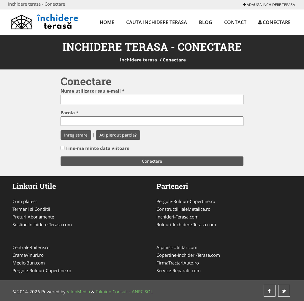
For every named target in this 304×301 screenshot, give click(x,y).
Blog (205, 22)
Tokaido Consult (112, 291)
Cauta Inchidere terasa (156, 22)
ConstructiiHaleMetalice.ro (183, 209)
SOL (149, 291)
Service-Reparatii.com (178, 270)
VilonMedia (78, 291)
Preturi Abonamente (33, 217)
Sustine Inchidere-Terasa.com (42, 224)
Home (107, 22)
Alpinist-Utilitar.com (176, 247)
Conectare (274, 22)
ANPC (137, 291)
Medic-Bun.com (28, 263)
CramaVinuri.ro (28, 255)
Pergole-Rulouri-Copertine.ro (185, 201)
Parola (69, 112)
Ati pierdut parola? (118, 135)
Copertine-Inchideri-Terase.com (188, 255)
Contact (235, 22)
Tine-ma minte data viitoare (97, 148)
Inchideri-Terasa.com (177, 217)
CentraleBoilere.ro (31, 247)
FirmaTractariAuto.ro (177, 263)
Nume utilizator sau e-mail (92, 91)
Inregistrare (76, 135)
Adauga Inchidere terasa (269, 4)
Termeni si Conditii (31, 209)
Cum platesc (24, 201)
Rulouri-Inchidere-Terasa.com (186, 224)
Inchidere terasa (138, 60)
